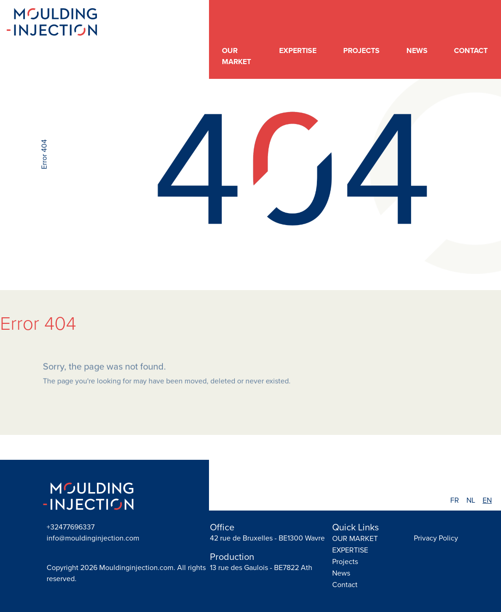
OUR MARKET (236, 56)
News (417, 50)
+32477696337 (71, 527)
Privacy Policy (436, 538)
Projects (361, 50)
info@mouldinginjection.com (93, 538)
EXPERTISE (297, 50)
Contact (471, 50)
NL (470, 500)
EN (487, 500)
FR (454, 500)
